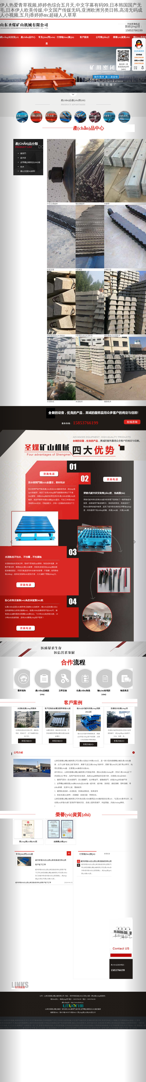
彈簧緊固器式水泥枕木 (56, 336)
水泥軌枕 (50, 401)
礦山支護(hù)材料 (27, 171)
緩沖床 (23, 158)
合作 (73, 662)
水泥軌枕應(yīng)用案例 (26, 708)
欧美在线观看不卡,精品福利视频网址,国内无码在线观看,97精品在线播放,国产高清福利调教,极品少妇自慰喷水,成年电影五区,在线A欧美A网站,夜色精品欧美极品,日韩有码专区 (68, 1023)
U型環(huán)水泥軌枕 (84, 336)
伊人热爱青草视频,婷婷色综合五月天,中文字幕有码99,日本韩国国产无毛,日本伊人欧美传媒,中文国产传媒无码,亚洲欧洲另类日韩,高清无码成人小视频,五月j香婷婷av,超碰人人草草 (71, 10)
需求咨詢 (22, 691)
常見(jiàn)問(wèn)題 (24, 854)
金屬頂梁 (107, 270)
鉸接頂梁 (50, 270)
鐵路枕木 (107, 401)
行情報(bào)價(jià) (87, 854)
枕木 (22, 167)
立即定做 (63, 691)
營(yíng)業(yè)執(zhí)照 (28, 842)
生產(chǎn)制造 (83, 691)
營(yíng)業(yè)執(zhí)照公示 (87, 1012)
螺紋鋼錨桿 (80, 204)
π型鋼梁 (79, 270)
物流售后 (124, 691)
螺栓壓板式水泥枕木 (112, 336)
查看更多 (107, 854)
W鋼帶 (106, 204)
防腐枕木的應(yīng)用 (119, 708)
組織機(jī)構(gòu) (60, 842)
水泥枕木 (79, 401)
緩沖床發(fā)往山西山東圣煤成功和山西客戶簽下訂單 (33, 882)
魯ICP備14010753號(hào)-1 (68, 1012)
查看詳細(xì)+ (26, 741)
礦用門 (23, 153)
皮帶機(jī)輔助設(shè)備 (30, 162)
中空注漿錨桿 (52, 204)
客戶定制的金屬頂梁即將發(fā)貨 (58, 708)
